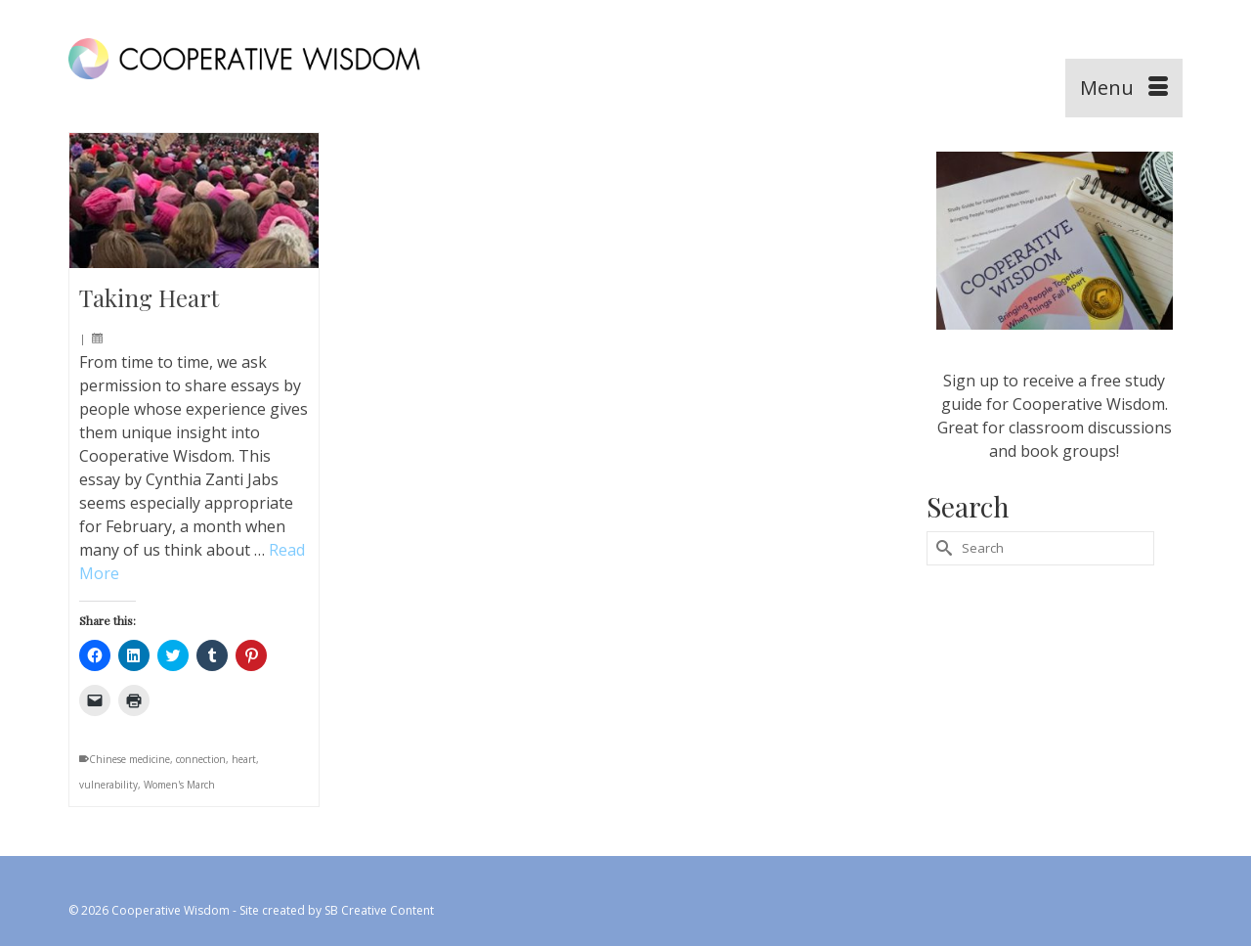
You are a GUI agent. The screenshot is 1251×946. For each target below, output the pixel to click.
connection (201, 759)
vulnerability (108, 784)
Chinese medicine (129, 759)
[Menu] (1124, 88)
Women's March (179, 784)
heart (244, 759)
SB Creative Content (379, 910)
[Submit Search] (941, 548)
